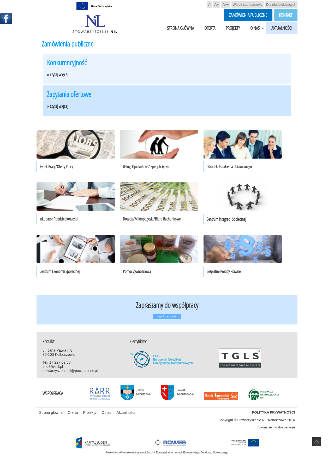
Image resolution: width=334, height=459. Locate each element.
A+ (216, 5)
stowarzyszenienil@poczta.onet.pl (70, 371)
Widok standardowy (247, 5)
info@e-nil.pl (53, 366)
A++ (226, 5)
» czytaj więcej (57, 74)
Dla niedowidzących (281, 5)
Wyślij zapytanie (167, 316)
